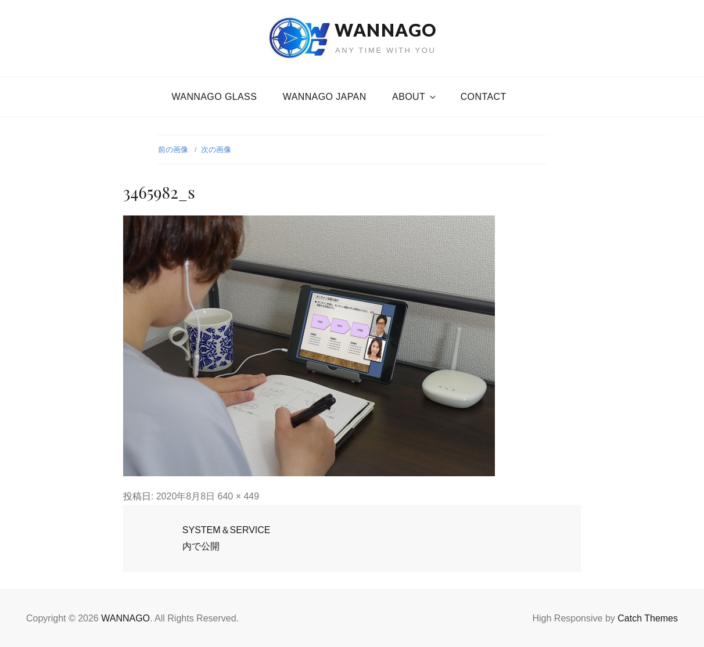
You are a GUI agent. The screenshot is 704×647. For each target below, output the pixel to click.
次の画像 (216, 149)
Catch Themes (647, 618)
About (414, 97)
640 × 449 (239, 496)
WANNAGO (386, 29)
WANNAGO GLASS (214, 97)
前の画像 (173, 149)
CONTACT (484, 97)
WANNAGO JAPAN (325, 97)
